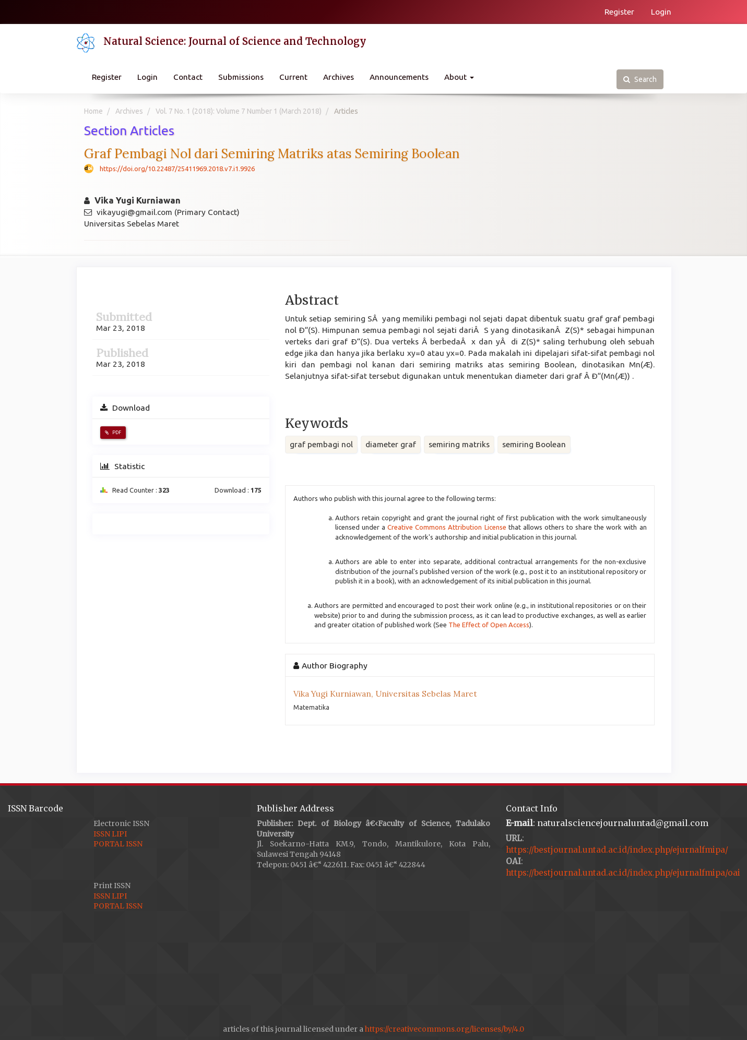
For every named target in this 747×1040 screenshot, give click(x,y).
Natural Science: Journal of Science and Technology (234, 41)
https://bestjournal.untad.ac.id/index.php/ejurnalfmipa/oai (623, 873)
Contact (188, 77)
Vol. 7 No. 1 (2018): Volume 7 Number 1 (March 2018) (239, 111)
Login (661, 11)
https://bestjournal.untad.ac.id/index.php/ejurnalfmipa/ (617, 850)
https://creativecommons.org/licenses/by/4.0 (444, 1029)
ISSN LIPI (110, 834)
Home (93, 111)
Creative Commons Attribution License (446, 527)
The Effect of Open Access (488, 624)
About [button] (459, 77)
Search (640, 79)
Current (293, 77)
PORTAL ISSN (118, 843)
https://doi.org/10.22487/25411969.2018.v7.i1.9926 (177, 168)
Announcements (399, 77)
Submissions (241, 77)
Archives (338, 77)
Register (619, 11)
